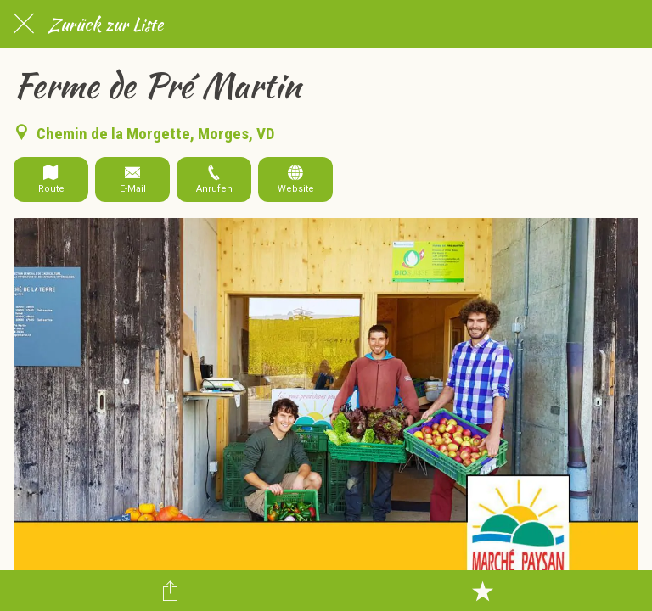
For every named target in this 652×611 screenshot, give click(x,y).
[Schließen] (24, 24)
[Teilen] (169, 590)
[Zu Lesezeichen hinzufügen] (482, 590)
